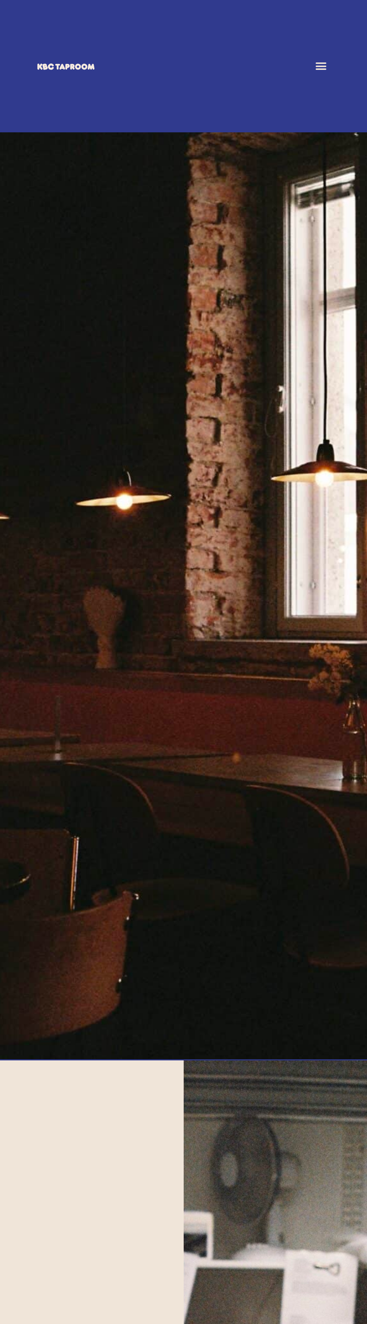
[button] (321, 66)
